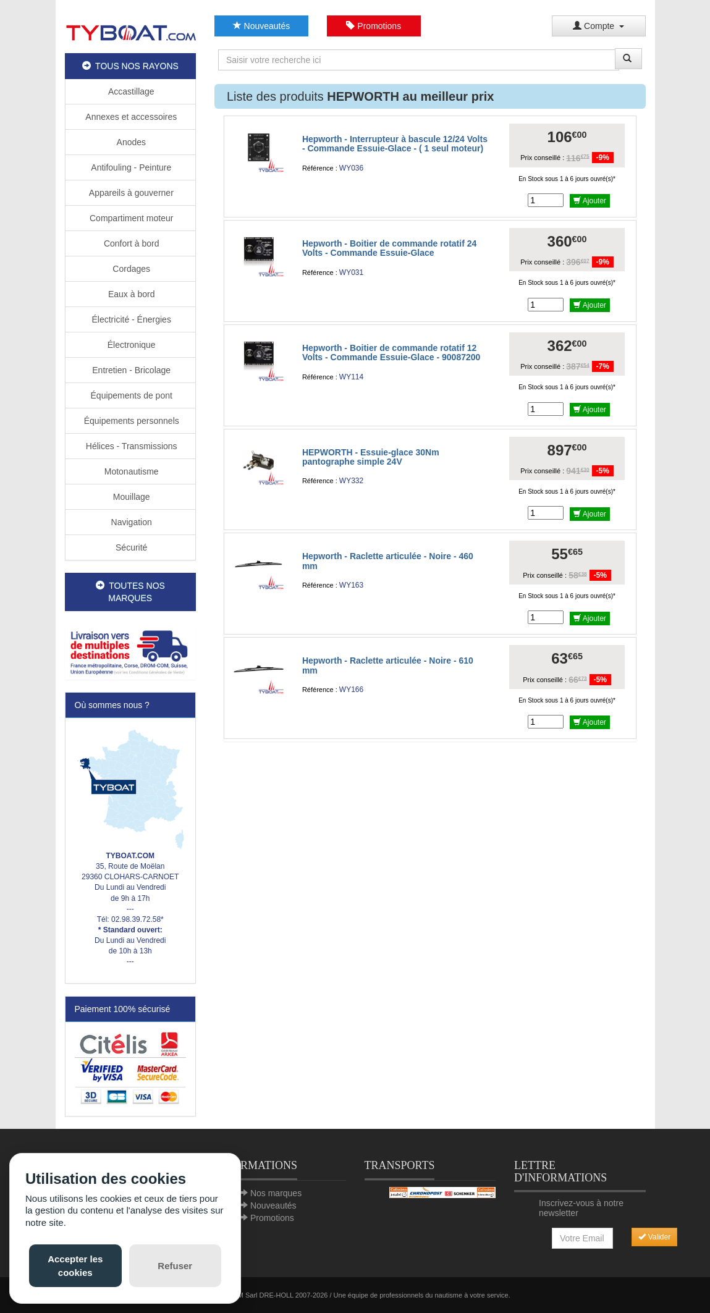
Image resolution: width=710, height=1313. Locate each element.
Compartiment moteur (130, 218)
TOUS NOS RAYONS (130, 66)
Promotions (373, 26)
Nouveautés (261, 26)
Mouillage (130, 497)
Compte (598, 26)
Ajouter (589, 200)
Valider (654, 1237)
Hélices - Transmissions (130, 446)
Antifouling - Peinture (130, 167)
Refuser (175, 1265)
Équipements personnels (130, 421)
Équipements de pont (130, 395)
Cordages (130, 269)
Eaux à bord (130, 294)
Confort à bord (130, 243)
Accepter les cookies (75, 1265)
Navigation (130, 522)
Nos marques (276, 1193)
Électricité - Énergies (130, 319)
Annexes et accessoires (130, 117)
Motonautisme (130, 471)
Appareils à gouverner (130, 193)
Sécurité (130, 547)
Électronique (130, 345)
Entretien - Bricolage (130, 370)
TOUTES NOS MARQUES (130, 592)
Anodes (130, 142)
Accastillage (130, 91)
